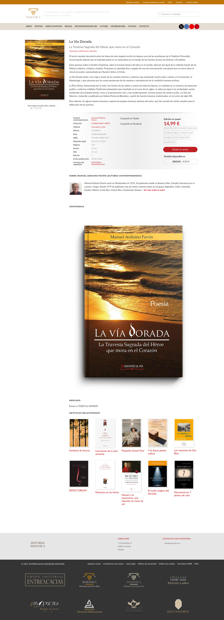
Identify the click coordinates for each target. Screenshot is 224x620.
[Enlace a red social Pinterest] (196, 26)
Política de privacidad (147, 563)
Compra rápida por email (153, 2)
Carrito (179, 2)
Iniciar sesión (192, 2)
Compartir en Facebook (131, 124)
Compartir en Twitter (129, 118)
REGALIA (68, 26)
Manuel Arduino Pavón (83, 51)
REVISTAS (39, 26)
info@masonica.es (172, 543)
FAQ (170, 2)
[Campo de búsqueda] (178, 14)
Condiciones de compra (113, 563)
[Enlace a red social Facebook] (186, 26)
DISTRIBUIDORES (118, 26)
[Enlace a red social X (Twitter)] (181, 26)
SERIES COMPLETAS (53, 26)
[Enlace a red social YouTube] (191, 26)
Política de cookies (167, 563)
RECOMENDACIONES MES (86, 26)
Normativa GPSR (184, 563)
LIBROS (29, 26)
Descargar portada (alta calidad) (41, 106)
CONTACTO (144, 26)
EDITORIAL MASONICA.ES (98, 163)
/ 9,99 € (181, 161)
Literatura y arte (98, 127)
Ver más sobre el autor (154, 190)
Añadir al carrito (180, 149)
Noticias (132, 26)
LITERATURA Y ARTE (100, 123)
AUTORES (104, 26)
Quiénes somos (133, 2)
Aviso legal (131, 563)
